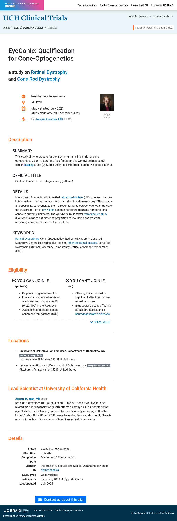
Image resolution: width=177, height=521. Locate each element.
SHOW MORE (100, 322)
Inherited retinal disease (82, 242)
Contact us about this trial (60, 500)
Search (133, 16)
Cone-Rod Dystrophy (38, 79)
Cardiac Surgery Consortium (114, 5)
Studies (28, 27)
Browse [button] (144, 16)
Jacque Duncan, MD (49, 119)
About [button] (162, 16)
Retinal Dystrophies (27, 238)
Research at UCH (139, 5)
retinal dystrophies (71, 197)
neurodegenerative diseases (92, 314)
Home (6, 27)
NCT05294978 (50, 470)
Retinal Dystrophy (49, 72)
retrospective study (95, 214)
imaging (29, 165)
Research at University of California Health (24, 516)
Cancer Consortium (87, 5)
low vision (48, 209)
